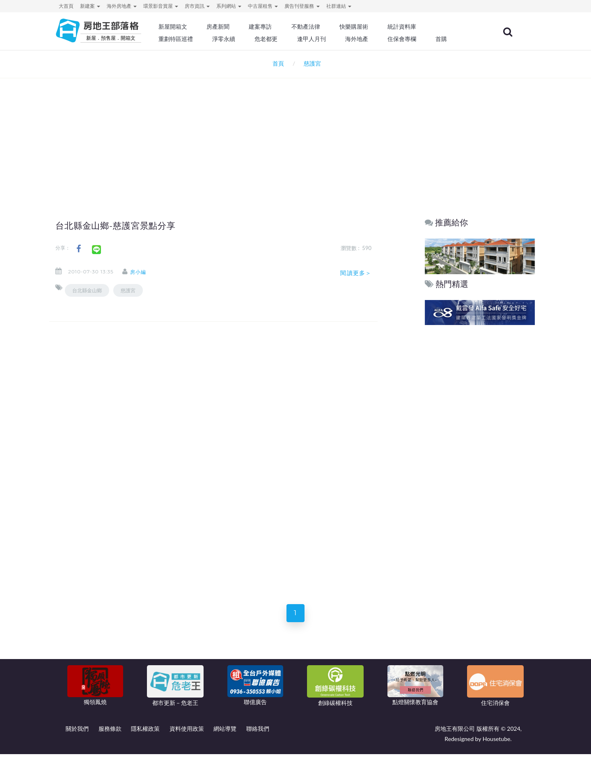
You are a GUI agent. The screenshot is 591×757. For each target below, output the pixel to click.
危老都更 (283, 39)
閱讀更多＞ (355, 273)
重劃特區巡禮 (195, 39)
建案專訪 (277, 26)
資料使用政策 (187, 731)
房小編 (143, 272)
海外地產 (371, 39)
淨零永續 (242, 39)
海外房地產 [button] (122, 6)
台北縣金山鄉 (87, 290)
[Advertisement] (295, 133)
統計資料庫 (416, 26)
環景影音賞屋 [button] (160, 6)
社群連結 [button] (338, 6)
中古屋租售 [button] (263, 6)
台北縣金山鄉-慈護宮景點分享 (121, 225)
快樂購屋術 (369, 26)
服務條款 (109, 731)
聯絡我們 (257, 731)
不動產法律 (322, 26)
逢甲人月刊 (328, 39)
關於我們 (77, 731)
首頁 (277, 63)
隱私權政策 (145, 731)
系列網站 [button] (228, 6)
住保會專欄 (416, 39)
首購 (454, 39)
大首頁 (66, 6)
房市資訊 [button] (197, 6)
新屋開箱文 (192, 26)
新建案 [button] (90, 6)
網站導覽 (224, 731)
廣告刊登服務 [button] (301, 6)
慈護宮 (128, 290)
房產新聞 (236, 26)
